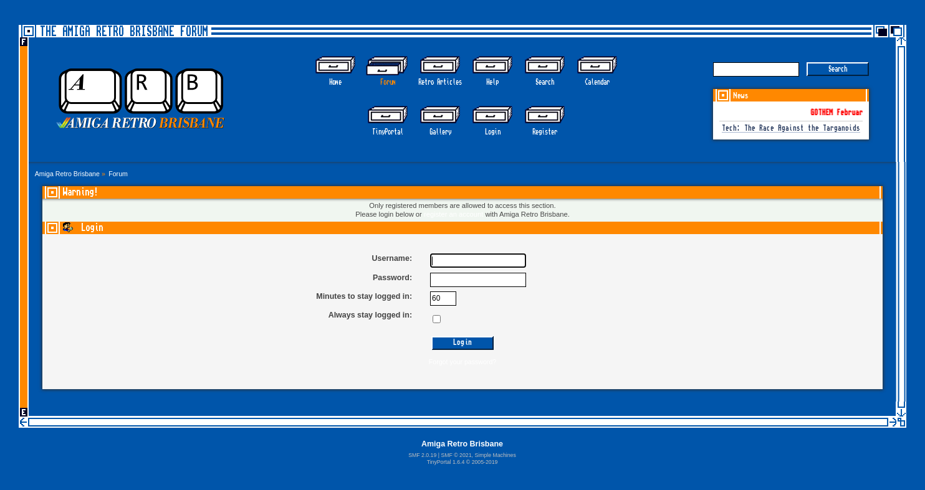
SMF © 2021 (456, 455)
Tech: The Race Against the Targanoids (791, 128)
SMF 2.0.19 (422, 455)
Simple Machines (494, 455)
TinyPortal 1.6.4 (446, 462)
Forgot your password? (462, 361)
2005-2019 (485, 462)
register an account (453, 214)
